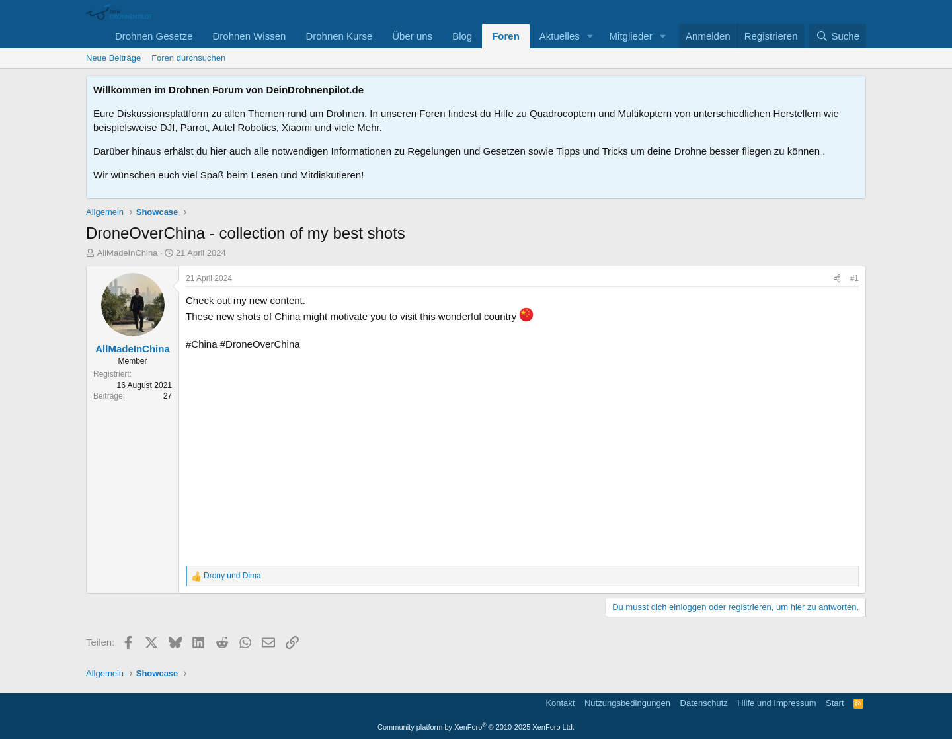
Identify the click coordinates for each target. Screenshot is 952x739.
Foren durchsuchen (188, 58)
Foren (506, 36)
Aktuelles (559, 36)
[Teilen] (837, 278)
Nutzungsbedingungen (627, 703)
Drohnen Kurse (338, 36)
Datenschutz (704, 703)
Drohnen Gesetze (154, 36)
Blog (462, 36)
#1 (854, 278)
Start (835, 703)
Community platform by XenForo (476, 727)
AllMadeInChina (127, 253)
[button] (590, 36)
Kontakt (560, 703)
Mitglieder (631, 36)
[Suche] (837, 36)
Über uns (412, 36)
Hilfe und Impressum (776, 703)
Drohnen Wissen (249, 36)
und (232, 575)
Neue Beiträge (113, 58)
